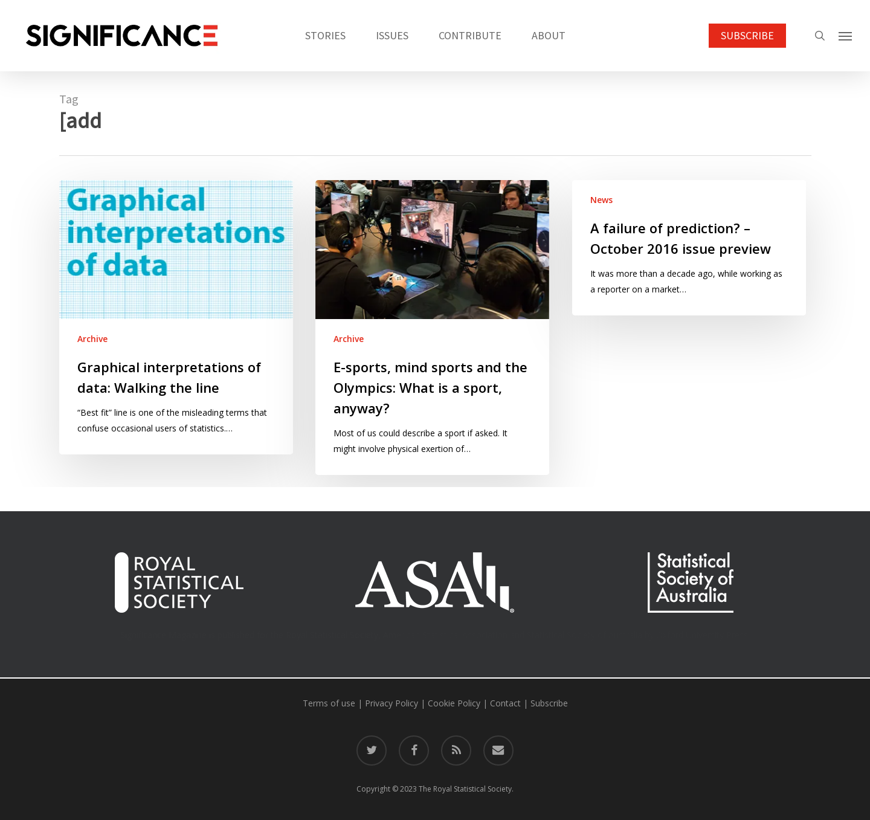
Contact (505, 703)
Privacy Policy (391, 703)
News (601, 199)
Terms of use (329, 703)
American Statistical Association (445, 635)
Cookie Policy (454, 703)
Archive (92, 338)
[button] (846, 36)
